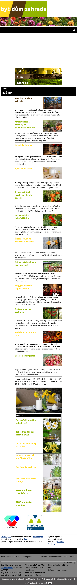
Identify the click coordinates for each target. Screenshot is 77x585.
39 (16, 384)
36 (56, 381)
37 (58, 381)
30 (43, 381)
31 (45, 381)
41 (20, 384)
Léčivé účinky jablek (25, 355)
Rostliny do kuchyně (26, 466)
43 (25, 384)
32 (47, 381)
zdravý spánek (7, 567)
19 (18, 381)
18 (16, 381)
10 (44, 379)
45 (29, 384)
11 (46, 379)
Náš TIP (7, 92)
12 (49, 379)
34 (52, 381)
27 (36, 381)
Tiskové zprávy (69, 562)
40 (18, 384)
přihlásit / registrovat (74, 30)
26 (34, 381)
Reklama (43, 556)
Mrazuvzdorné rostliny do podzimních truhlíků (25, 124)
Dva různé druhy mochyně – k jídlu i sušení (24, 194)
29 (41, 381)
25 (32, 381)
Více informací (41, 583)
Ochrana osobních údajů (58, 556)
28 (38, 381)
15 (55, 379)
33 (49, 381)
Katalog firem (27, 556)
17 (60, 379)
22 (25, 381)
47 (34, 384)
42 (23, 384)
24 (29, 381)
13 (51, 379)
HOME (9, 89)
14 (53, 379)
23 (27, 381)
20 (20, 381)
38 (61, 381)
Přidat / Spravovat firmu (10, 556)
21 (23, 381)
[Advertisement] (38, 50)
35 (54, 381)
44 (27, 384)
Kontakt (72, 556)
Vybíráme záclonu (24, 168)
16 (57, 379)
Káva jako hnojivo (24, 145)
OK (50, 583)
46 (32, 384)
